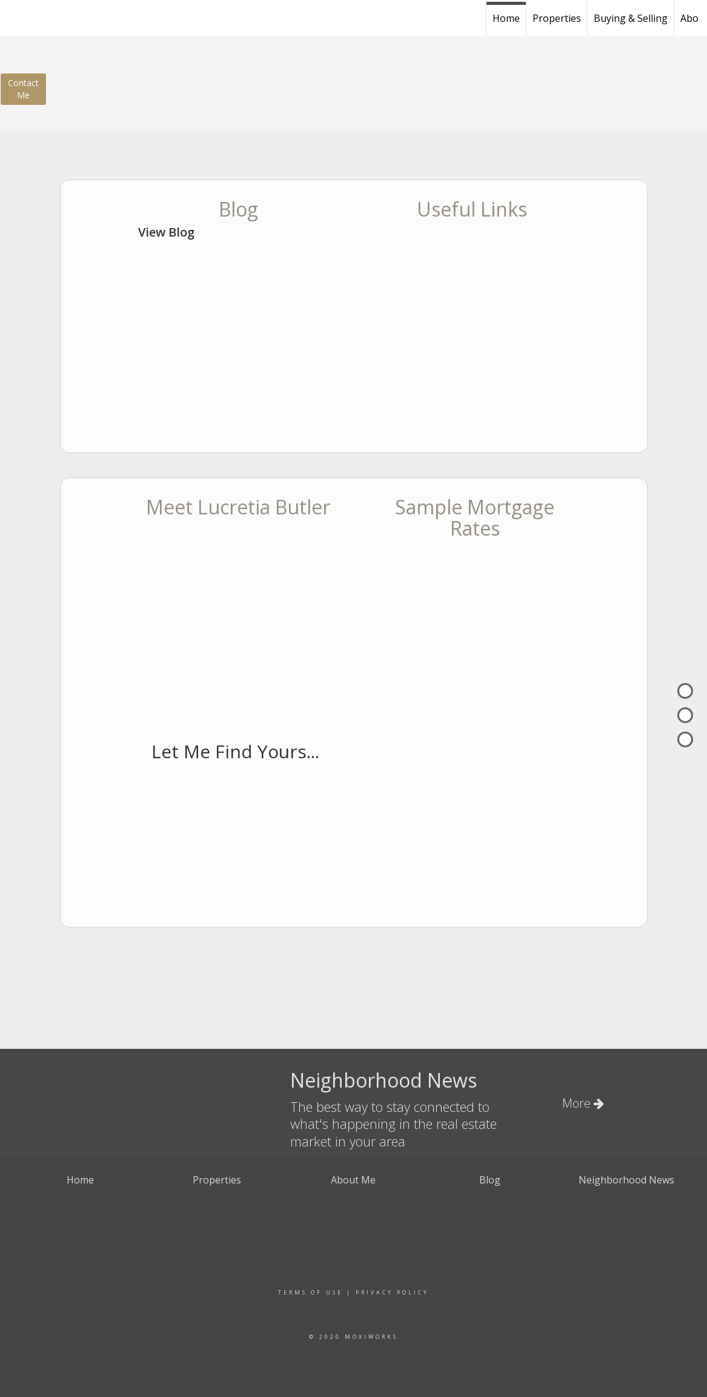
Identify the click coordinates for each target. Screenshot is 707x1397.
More (583, 1103)
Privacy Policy (392, 1292)
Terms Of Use (310, 1292)
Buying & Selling (631, 18)
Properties (557, 18)
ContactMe (23, 89)
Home (506, 18)
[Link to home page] (84, 16)
